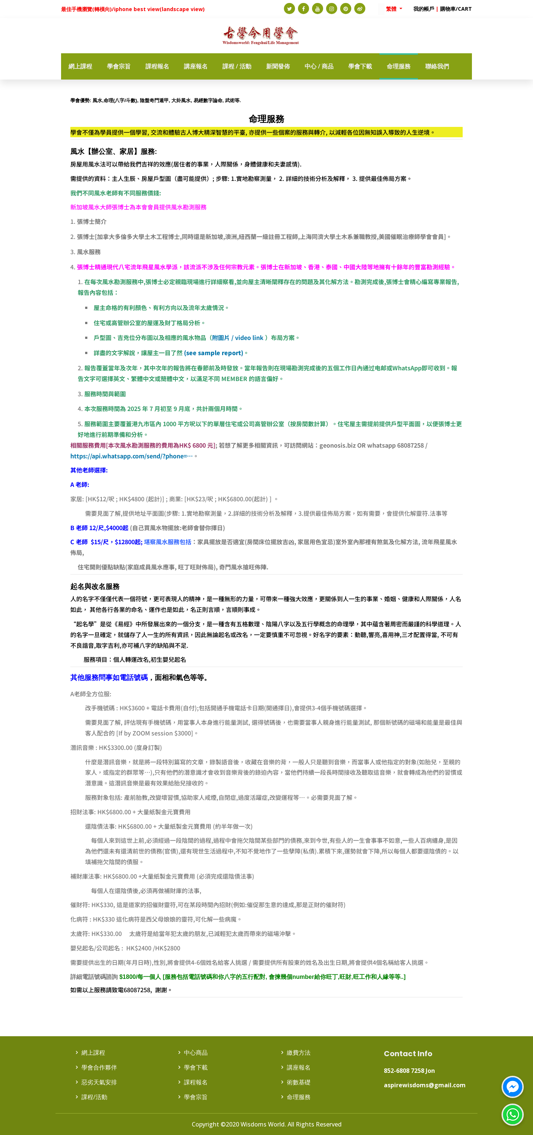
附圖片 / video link (238, 337)
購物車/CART (456, 8)
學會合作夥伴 (99, 1067)
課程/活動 (94, 1097)
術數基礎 (299, 1082)
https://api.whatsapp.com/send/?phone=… (131, 455)
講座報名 (299, 1067)
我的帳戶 (423, 8)
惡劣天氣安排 (99, 1082)
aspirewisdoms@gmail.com (425, 1085)
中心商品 (196, 1052)
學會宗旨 (196, 1097)
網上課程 (93, 1052)
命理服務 (299, 1097)
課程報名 (196, 1082)
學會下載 (196, 1067)
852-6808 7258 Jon (409, 1071)
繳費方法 (299, 1052)
